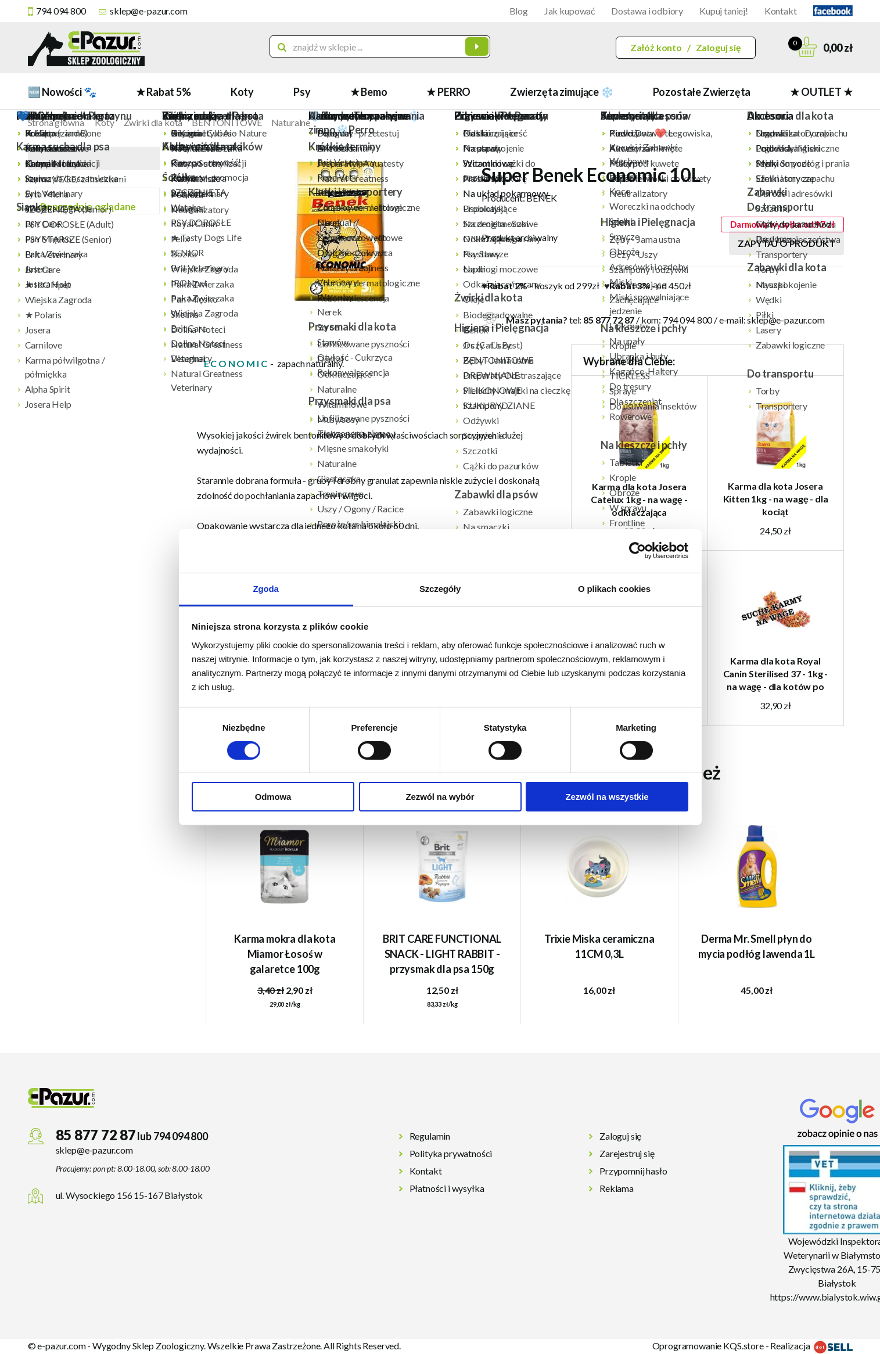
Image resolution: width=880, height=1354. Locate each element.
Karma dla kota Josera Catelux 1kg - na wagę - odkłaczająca (639, 499)
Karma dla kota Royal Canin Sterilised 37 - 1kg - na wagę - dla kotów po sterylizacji (775, 674)
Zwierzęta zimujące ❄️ (561, 91)
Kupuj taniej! (723, 10)
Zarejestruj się (627, 1153)
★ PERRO (448, 91)
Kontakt (780, 10)
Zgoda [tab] (265, 588)
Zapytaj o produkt (786, 243)
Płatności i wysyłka (447, 1188)
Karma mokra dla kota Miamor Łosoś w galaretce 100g (284, 953)
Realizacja (811, 1345)
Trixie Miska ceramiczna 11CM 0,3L (599, 946)
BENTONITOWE (226, 122)
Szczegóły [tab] (440, 588)
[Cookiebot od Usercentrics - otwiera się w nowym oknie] (637, 550)
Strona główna (56, 122)
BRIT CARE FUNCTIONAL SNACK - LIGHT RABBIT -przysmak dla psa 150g (442, 953)
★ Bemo (368, 91)
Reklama (616, 1188)
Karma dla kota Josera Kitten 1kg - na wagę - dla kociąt (775, 498)
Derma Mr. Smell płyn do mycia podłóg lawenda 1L (756, 946)
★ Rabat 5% (163, 91)
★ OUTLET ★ (821, 91)
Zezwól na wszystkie (606, 797)
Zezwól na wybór (440, 797)
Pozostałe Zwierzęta (702, 91)
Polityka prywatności (451, 1153)
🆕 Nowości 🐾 (62, 91)
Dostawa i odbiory (647, 10)
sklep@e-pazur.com (148, 10)
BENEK (541, 197)
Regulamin (430, 1135)
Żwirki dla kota (153, 122)
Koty (242, 91)
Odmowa (273, 797)
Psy (301, 91)
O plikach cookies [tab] (614, 588)
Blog (518, 10)
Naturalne (291, 122)
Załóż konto (656, 47)
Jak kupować (569, 10)
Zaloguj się (718, 47)
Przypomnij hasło (633, 1170)
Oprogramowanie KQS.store (708, 1345)
